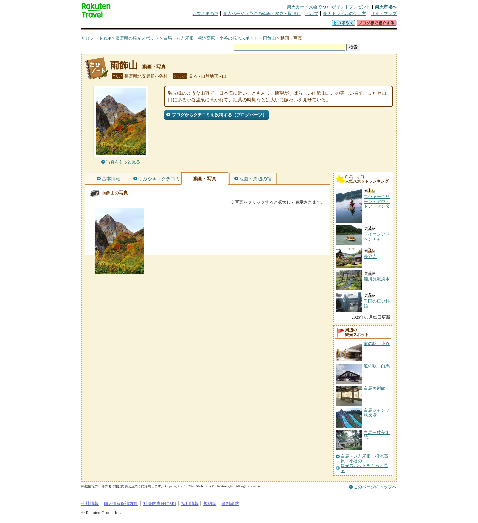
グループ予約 (213, 25)
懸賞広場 (159, 25)
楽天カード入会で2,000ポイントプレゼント (328, 6)
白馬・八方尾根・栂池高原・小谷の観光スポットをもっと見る (364, 463)
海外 (132, 25)
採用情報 (190, 503)
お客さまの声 (205, 13)
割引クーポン (186, 25)
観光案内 (240, 25)
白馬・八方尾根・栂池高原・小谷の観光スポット (210, 38)
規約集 (209, 503)
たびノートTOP (96, 38)
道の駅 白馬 (377, 365)
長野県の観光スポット (137, 38)
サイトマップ (384, 13)
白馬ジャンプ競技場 (377, 412)
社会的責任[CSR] (159, 503)
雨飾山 (269, 38)
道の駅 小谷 (377, 343)
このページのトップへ (375, 486)
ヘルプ (311, 13)
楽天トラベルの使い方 (344, 13)
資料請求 (230, 503)
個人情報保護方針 (121, 503)
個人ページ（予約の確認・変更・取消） (262, 13)
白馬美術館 (374, 388)
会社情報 (90, 503)
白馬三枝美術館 (377, 435)
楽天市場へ (386, 6)
